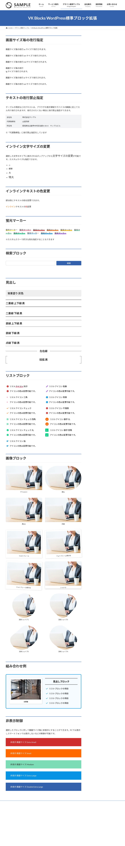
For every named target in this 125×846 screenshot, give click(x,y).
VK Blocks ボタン (97, 87)
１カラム (94, 60)
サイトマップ (31, 803)
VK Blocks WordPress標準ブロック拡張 (103, 43)
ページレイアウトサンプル (99, 50)
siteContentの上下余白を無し (102, 70)
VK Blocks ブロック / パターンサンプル (104, 75)
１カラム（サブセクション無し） (104, 65)
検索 (69, 263)
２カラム (94, 55)
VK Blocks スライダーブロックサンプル (104, 80)
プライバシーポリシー (15, 803)
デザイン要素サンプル (98, 37)
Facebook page (101, 820)
